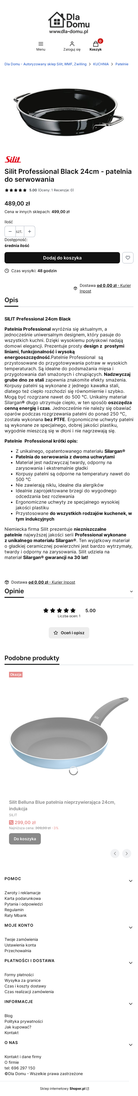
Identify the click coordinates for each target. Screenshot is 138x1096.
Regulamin (14, 909)
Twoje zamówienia (21, 939)
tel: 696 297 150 (20, 1067)
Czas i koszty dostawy (25, 986)
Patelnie (121, 64)
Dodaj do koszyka (62, 258)
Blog (9, 1015)
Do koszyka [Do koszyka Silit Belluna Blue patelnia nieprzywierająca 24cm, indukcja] (25, 838)
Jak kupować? (18, 1026)
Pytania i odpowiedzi (24, 904)
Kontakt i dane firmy (23, 1056)
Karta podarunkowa (23, 898)
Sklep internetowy (62, 1088)
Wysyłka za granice (23, 980)
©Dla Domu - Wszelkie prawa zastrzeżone (44, 1073)
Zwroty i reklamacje (23, 892)
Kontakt (12, 1032)
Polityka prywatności (24, 1021)
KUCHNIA (101, 64)
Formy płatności (19, 974)
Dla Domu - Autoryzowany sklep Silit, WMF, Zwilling (45, 64)
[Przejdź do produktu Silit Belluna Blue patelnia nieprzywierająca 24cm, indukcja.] (69, 733)
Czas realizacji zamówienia (29, 991)
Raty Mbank (16, 915)
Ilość (9, 221)
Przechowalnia (18, 950)
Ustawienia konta (20, 945)
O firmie (12, 1062)
